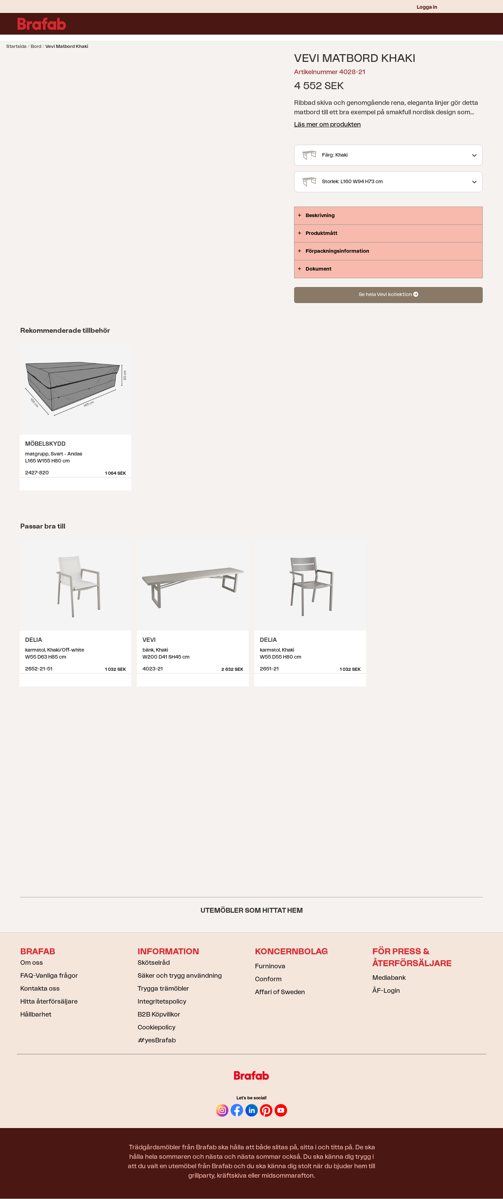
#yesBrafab (157, 1040)
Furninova (270, 966)
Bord (36, 46)
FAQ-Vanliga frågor (49, 975)
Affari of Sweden (280, 992)
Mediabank (389, 978)
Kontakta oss (40, 988)
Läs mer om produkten (327, 124)
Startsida (16, 46)
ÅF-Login (386, 991)
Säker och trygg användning (180, 975)
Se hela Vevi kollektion (388, 294)
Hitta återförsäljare (49, 1001)
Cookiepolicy (156, 1027)
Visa (126, 481)
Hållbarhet (35, 1014)
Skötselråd (154, 963)
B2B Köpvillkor (159, 1014)
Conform (268, 979)
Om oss (31, 963)
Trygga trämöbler (163, 988)
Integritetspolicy (162, 1001)
